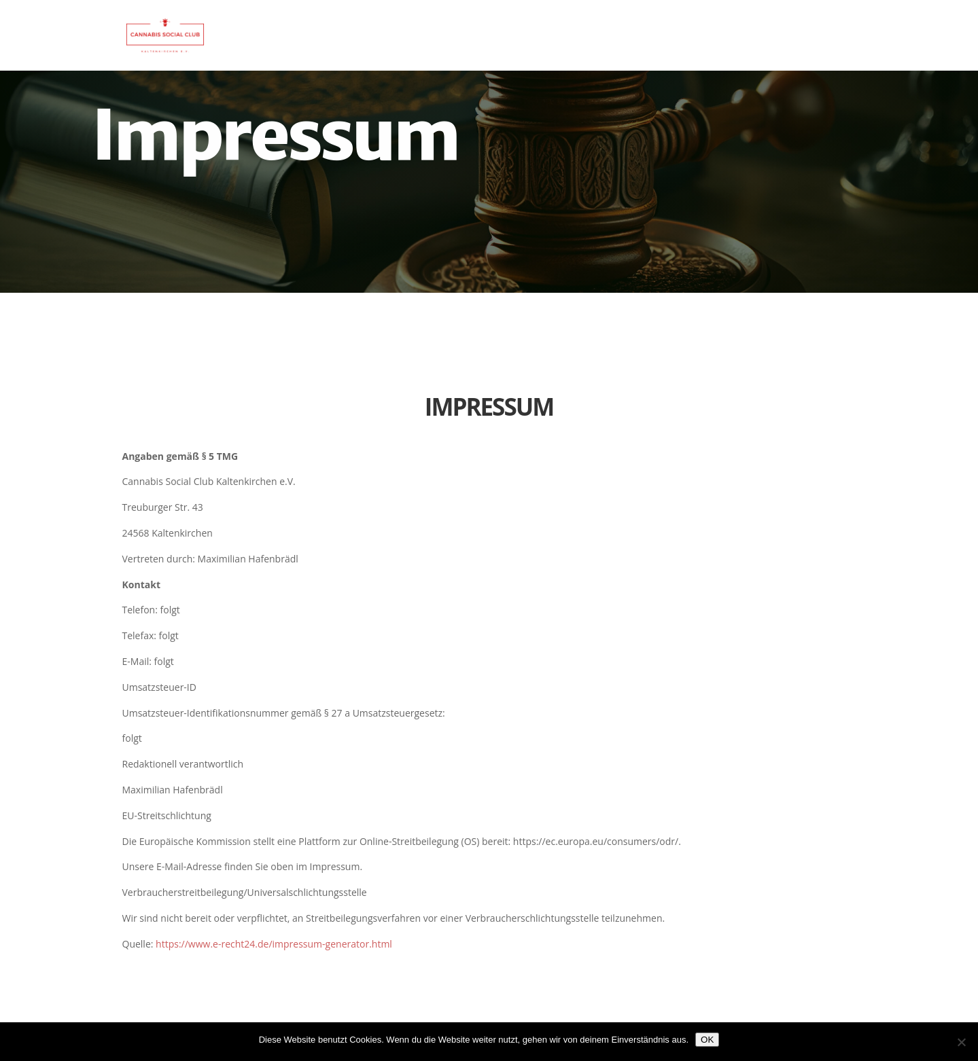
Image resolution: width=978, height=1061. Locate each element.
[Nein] (961, 1042)
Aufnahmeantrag (806, 37)
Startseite (709, 37)
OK (707, 1040)
